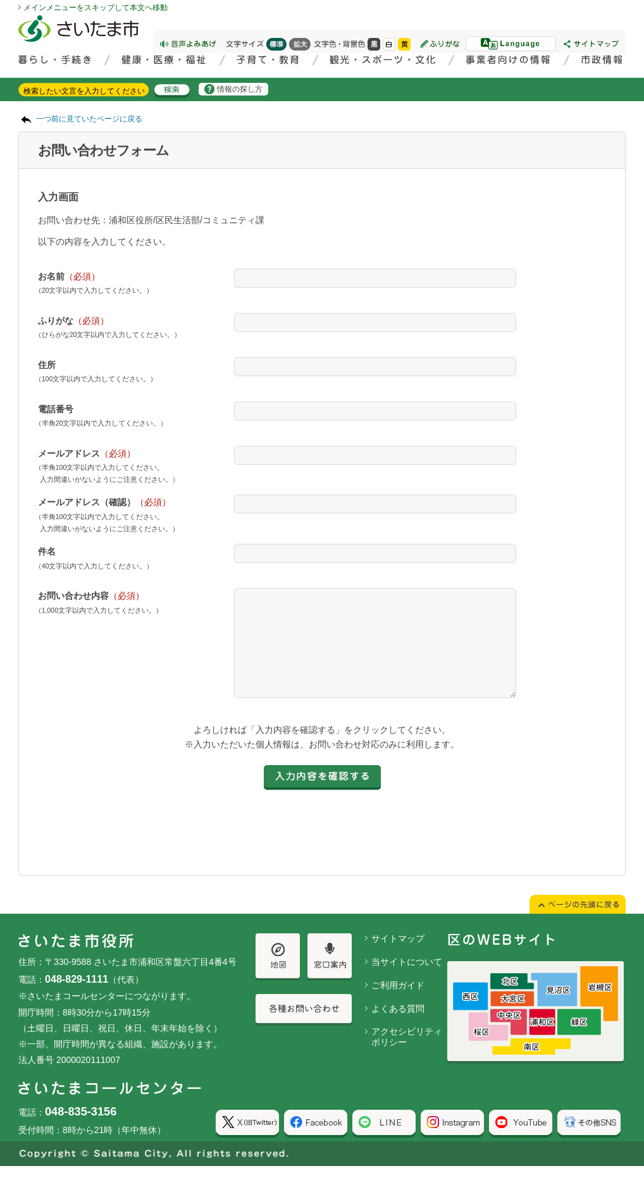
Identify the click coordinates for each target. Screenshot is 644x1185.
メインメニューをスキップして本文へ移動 (95, 7)
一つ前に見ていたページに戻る (89, 118)
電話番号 (55, 409)
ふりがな (73, 321)
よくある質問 (397, 1027)
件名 (47, 551)
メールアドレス (86, 453)
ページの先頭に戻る (0, 0)
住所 (47, 365)
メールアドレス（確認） (104, 502)
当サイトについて (406, 981)
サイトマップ (397, 957)
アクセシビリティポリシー (406, 1055)
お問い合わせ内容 (91, 596)
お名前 (69, 276)
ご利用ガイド (397, 1004)
